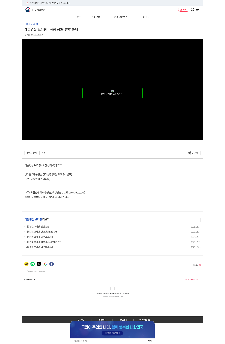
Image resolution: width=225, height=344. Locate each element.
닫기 (150, 341)
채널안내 (123, 319)
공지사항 (81, 319)
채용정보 (102, 319)
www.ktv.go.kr (76, 192)
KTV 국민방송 (30, 8)
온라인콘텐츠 (121, 17)
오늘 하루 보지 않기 (80, 341)
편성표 (146, 17)
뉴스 (79, 17)
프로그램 (95, 17)
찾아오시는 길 (144, 319)
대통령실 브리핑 (31, 24)
